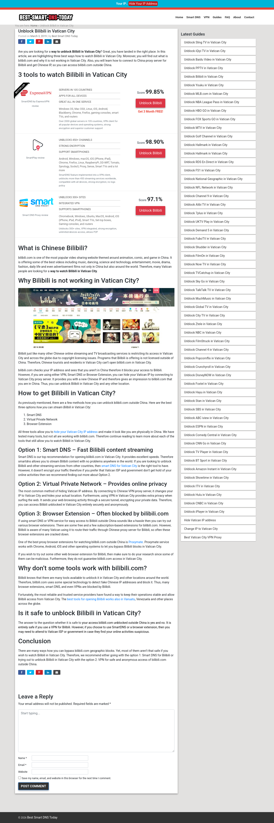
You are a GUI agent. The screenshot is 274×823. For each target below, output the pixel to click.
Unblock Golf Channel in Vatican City (208, 137)
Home (179, 17)
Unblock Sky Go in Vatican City (204, 283)
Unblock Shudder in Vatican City (205, 249)
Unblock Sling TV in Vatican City (205, 42)
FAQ (227, 17)
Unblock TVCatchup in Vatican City (207, 274)
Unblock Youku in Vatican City (204, 85)
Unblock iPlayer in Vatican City (204, 515)
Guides (217, 17)
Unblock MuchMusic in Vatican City (207, 300)
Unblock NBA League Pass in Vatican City (211, 102)
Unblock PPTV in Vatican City (203, 68)
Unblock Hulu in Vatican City (203, 498)
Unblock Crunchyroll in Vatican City (207, 369)
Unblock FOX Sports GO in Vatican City (209, 120)
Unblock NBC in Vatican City (202, 335)
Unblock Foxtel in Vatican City (203, 386)
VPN (207, 17)
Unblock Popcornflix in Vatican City (207, 360)
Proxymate (136, 542)
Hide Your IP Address (143, 3)
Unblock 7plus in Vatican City (203, 214)
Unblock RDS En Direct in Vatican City (209, 163)
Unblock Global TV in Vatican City (206, 309)
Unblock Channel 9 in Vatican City (206, 197)
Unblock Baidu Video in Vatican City (207, 59)
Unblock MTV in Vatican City (203, 128)
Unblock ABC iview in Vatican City (206, 421)
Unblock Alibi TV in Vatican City (205, 206)
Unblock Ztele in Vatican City (203, 326)
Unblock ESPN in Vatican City (203, 429)
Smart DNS (193, 17)
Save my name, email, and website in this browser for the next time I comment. (66, 778)
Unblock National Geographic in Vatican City (213, 180)
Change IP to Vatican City (201, 532)
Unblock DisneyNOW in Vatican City (207, 378)
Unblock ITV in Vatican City (202, 489)
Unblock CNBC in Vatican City (203, 507)
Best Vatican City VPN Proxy (203, 541)
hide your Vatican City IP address (76, 432)
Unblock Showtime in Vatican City (206, 481)
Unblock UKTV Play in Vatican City (206, 223)
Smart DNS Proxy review (35, 214)
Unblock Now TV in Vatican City (205, 266)
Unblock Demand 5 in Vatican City (206, 231)
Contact (249, 17)
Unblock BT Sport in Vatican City (205, 464)
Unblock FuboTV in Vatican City (205, 240)
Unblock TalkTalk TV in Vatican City (207, 292)
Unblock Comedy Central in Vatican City (210, 438)
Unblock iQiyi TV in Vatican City (204, 51)
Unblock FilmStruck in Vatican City (207, 343)
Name (22, 758)
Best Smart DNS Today (65, 36)
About (237, 17)
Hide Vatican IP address (200, 524)
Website (22, 771)
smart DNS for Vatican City (119, 466)
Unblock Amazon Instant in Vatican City (210, 472)
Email (22, 765)
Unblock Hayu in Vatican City (203, 395)
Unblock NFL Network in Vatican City (208, 188)
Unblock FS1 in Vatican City (202, 171)
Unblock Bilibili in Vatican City (203, 77)
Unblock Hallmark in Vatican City (205, 145)
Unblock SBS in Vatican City (202, 412)
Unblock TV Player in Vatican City (206, 455)
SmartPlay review (35, 157)
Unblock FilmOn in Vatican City (204, 257)
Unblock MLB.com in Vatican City (206, 94)
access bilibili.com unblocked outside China (117, 622)
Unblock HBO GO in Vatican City (205, 111)
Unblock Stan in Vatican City (202, 403)
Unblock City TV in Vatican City (204, 317)
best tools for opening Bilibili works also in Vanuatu (101, 599)
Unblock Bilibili (150, 103)
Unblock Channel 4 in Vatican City (206, 352)
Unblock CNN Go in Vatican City (205, 446)
